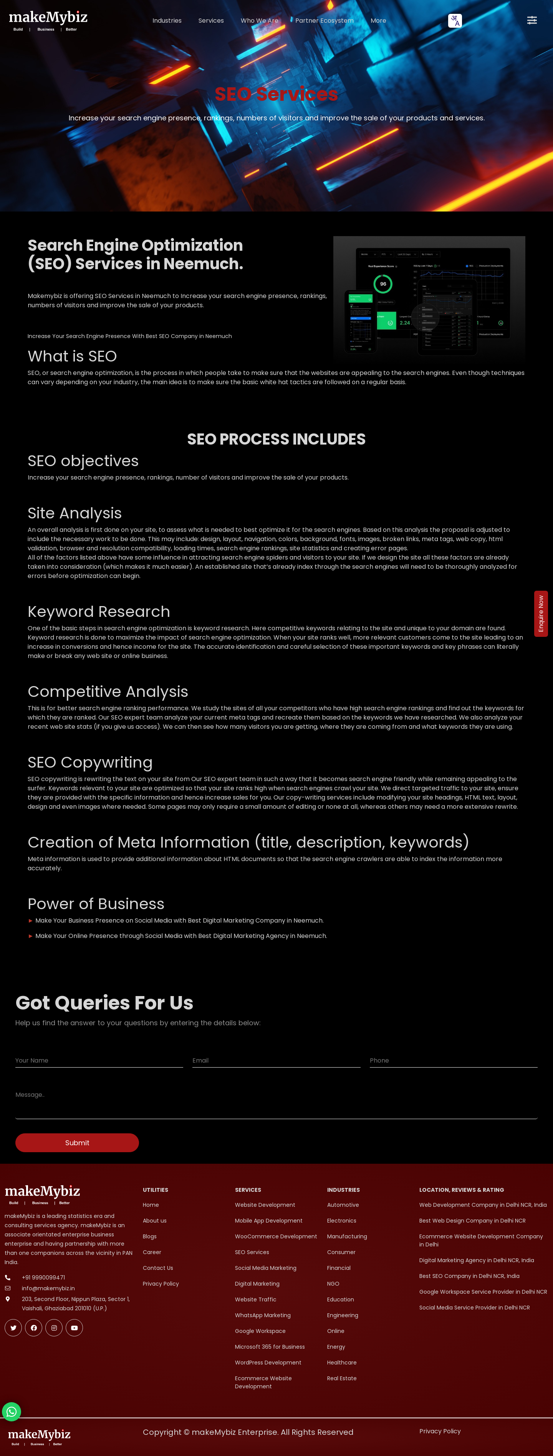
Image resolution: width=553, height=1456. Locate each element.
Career (152, 1252)
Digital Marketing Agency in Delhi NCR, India (476, 1260)
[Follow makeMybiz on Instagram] (54, 1327)
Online (335, 1331)
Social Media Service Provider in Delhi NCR (474, 1307)
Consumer (341, 1252)
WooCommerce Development (276, 1236)
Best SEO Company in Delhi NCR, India (469, 1276)
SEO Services (252, 1252)
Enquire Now (540, 613)
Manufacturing (347, 1236)
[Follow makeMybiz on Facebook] (33, 1327)
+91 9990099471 (43, 1277)
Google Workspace (260, 1331)
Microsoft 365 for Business (270, 1347)
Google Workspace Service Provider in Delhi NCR (483, 1292)
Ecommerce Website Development (263, 1382)
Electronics (341, 1220)
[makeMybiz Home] (47, 20)
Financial (339, 1268)
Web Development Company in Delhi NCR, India (483, 1205)
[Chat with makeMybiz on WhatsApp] (11, 1411)
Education (340, 1299)
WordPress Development (268, 1362)
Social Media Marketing (265, 1268)
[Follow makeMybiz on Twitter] (13, 1327)
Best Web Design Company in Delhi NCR (472, 1220)
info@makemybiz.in (48, 1288)
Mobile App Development (269, 1220)
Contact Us (158, 1268)
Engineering (342, 1315)
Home (151, 1205)
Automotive (343, 1205)
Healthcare (342, 1362)
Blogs (150, 1236)
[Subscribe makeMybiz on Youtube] (74, 1327)
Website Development (265, 1205)
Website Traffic (255, 1299)
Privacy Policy (161, 1284)
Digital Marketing (257, 1284)
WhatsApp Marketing (263, 1315)
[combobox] (455, 21)
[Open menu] (532, 21)
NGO (333, 1284)
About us (155, 1220)
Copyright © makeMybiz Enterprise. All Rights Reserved (248, 1432)
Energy (336, 1347)
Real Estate (342, 1378)
